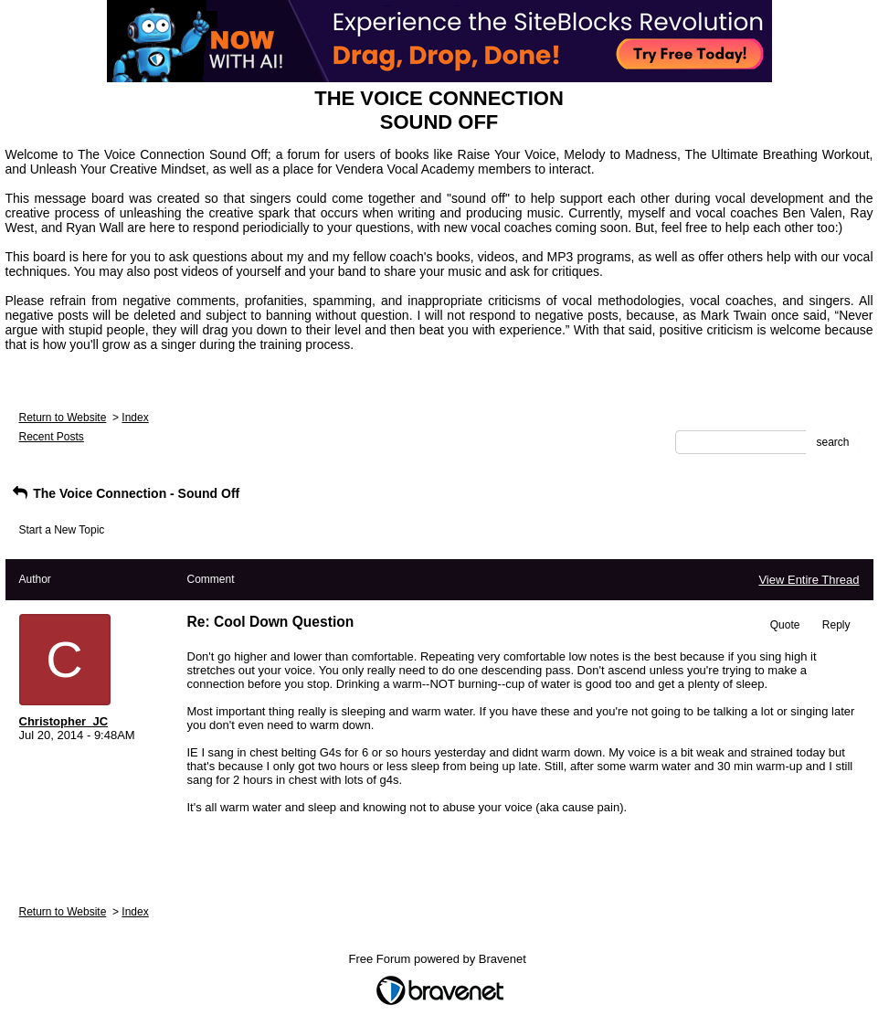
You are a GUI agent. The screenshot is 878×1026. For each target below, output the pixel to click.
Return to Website (63, 417)
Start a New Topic (62, 530)
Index (135, 417)
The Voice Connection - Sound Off (125, 493)
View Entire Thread (808, 580)
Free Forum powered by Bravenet (439, 959)
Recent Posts (51, 436)
